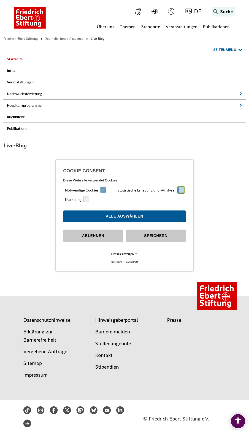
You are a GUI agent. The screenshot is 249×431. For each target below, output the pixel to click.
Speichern (156, 236)
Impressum (116, 262)
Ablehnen (93, 236)
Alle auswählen (124, 216)
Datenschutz (132, 262)
